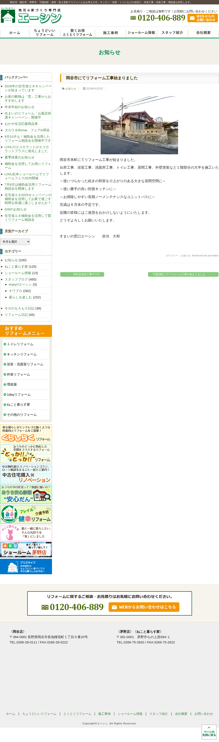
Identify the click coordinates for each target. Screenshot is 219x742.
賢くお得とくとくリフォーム (77, 33)
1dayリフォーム (19, 394)
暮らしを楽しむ (20, 297)
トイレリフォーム (20, 344)
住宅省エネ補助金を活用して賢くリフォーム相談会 (28, 217)
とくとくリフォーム (77, 713)
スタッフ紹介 (172, 33)
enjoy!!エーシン (20, 284)
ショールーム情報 (141, 33)
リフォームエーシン (14, 33)
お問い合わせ (203, 713)
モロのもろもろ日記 (20, 308)
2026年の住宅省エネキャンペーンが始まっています (28, 88)
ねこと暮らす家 (16, 266)
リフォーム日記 (16, 315)
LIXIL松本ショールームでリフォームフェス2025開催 (27, 176)
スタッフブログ (16, 279)
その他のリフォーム (22, 414)
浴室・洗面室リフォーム (25, 364)
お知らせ (70, 88)
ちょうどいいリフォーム (44, 33)
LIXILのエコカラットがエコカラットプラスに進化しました (27, 149)
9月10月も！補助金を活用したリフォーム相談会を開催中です (28, 138)
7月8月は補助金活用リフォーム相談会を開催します (28, 186)
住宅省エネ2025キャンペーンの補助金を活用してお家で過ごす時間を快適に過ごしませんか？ (28, 199)
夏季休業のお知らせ (20, 157)
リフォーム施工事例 (110, 33)
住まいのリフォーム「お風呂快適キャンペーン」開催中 (28, 115)
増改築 (12, 384)
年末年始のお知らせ (20, 107)
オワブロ (15, 291)
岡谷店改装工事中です (82, 274)
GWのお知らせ (16, 209)
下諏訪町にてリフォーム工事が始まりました (183, 274)
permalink (213, 255)
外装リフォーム (18, 374)
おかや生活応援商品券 (21, 124)
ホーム (10, 713)
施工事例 (104, 713)
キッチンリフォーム (22, 354)
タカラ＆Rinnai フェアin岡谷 (27, 130)
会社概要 (203, 33)
